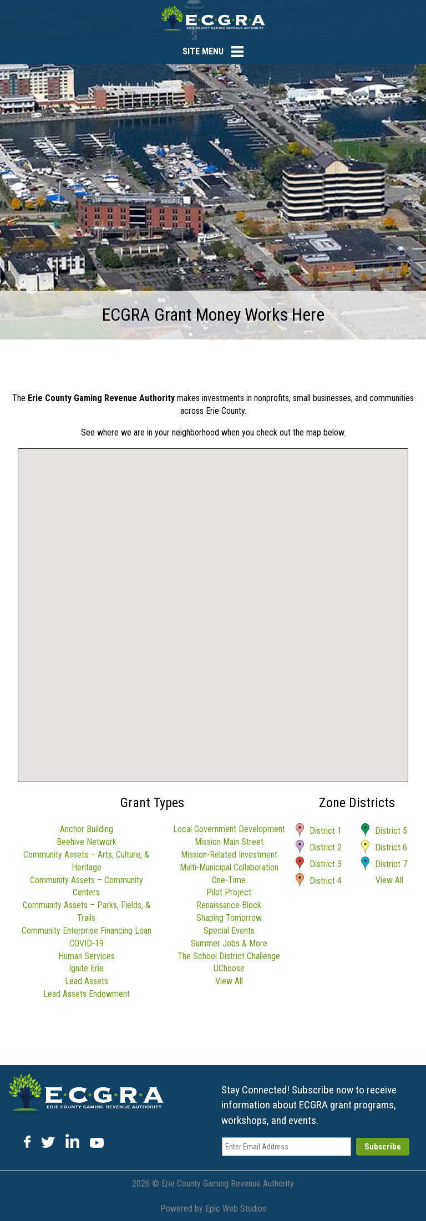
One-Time (229, 880)
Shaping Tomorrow (229, 918)
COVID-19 (86, 943)
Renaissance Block (228, 905)
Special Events (229, 930)
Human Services (86, 956)
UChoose (229, 968)
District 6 (391, 847)
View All (229, 981)
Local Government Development (229, 829)
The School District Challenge (229, 956)
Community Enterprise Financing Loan (86, 930)
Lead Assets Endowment (86, 994)
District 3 (326, 864)
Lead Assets (86, 981)
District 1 (326, 830)
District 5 (391, 830)
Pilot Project (228, 892)
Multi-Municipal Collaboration (229, 867)
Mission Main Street (229, 842)
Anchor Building (86, 829)
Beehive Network (86, 842)
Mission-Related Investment (229, 854)
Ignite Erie (86, 968)
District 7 (391, 864)
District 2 (326, 847)
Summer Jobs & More (229, 943)
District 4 (326, 880)
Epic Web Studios (235, 1208)
